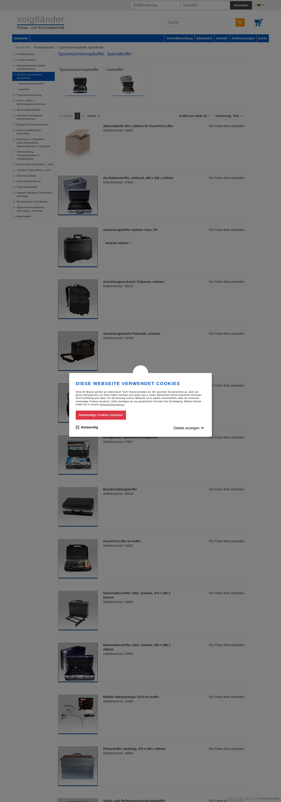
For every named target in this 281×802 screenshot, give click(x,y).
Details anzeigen (187, 428)
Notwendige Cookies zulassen (101, 415)
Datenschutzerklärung (112, 404)
